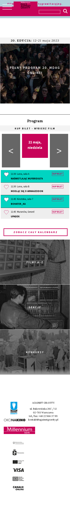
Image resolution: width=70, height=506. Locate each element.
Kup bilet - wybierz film (35, 128)
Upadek (15, 216)
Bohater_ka (18, 203)
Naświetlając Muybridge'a (27, 178)
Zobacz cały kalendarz (35, 232)
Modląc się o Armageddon (27, 191)
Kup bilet (57, 174)
